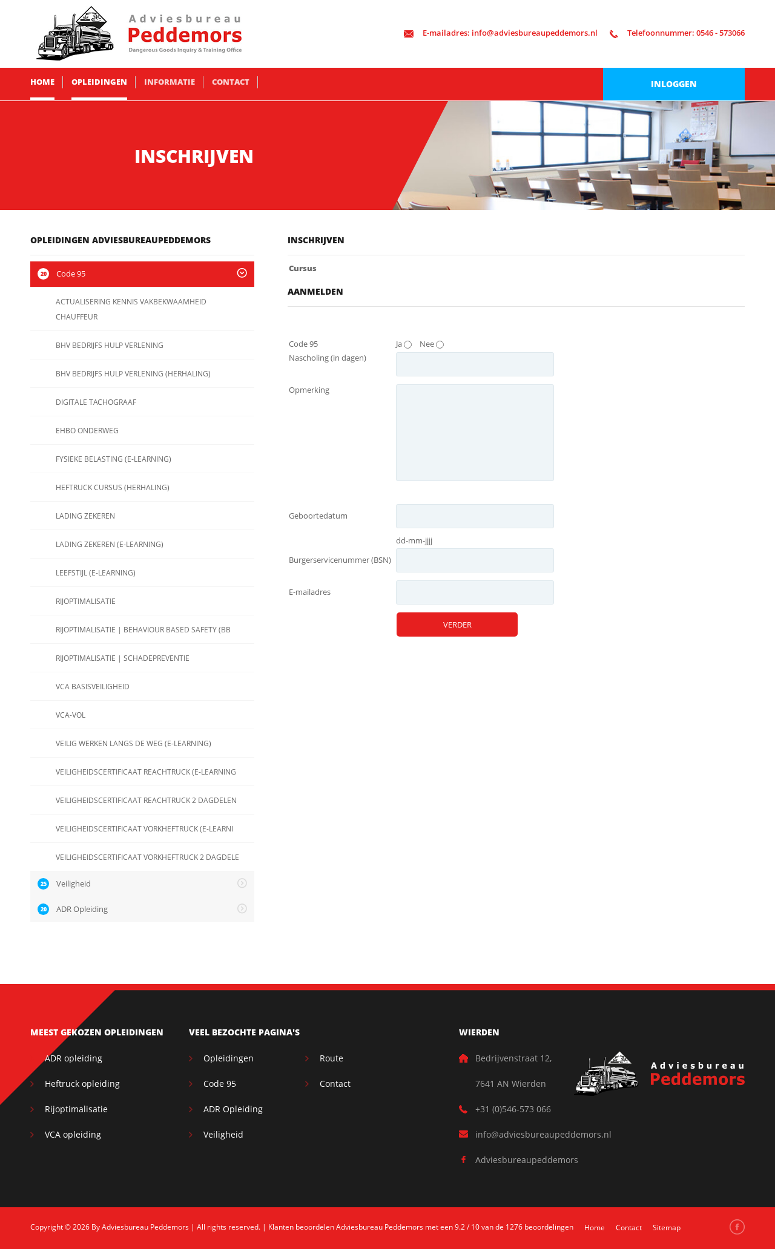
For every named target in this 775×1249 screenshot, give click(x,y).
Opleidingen (99, 81)
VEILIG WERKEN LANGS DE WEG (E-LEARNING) (133, 743)
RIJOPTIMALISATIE (86, 601)
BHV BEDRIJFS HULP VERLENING (109, 345)
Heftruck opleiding (82, 1083)
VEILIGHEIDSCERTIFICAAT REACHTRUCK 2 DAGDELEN (146, 800)
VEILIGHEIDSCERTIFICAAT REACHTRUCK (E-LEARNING (146, 772)
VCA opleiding (73, 1134)
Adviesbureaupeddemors (526, 1159)
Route (331, 1058)
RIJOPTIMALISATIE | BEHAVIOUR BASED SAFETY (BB (143, 629)
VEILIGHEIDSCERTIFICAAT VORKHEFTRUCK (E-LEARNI (144, 829)
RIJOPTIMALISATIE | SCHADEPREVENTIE (123, 658)
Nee (427, 343)
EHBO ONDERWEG (87, 430)
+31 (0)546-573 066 (513, 1109)
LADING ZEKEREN (85, 516)
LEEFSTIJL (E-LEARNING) (96, 573)
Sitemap (667, 1227)
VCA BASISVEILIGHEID (93, 686)
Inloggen (674, 84)
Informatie (169, 81)
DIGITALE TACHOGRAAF (96, 402)
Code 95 (219, 1083)
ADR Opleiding (233, 1109)
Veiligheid (223, 1134)
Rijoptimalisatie (76, 1109)
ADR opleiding (73, 1058)
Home (42, 81)
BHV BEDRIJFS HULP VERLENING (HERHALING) (133, 374)
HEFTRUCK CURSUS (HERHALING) (113, 487)
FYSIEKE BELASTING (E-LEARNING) (113, 459)
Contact (230, 81)
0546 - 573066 (677, 32)
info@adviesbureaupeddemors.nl (501, 32)
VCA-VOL (70, 715)
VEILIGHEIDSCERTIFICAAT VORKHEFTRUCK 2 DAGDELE (147, 857)
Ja (399, 343)
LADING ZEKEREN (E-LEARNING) (109, 544)
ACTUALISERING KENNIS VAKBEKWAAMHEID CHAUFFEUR (131, 309)
